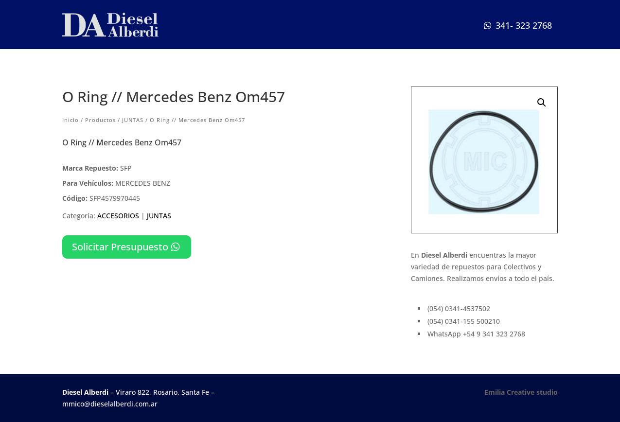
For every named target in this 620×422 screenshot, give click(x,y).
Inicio (70, 119)
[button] (541, 102)
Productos (100, 119)
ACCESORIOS (118, 215)
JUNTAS (132, 119)
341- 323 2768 (524, 25)
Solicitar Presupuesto (120, 246)
